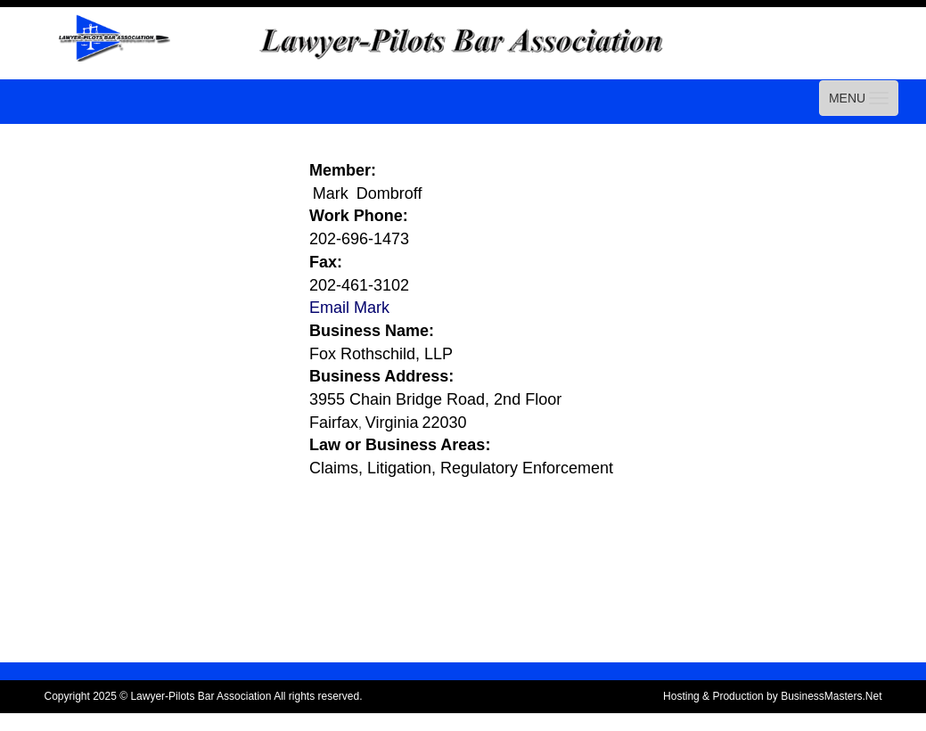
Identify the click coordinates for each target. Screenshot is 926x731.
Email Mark (349, 307)
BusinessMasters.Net (831, 696)
